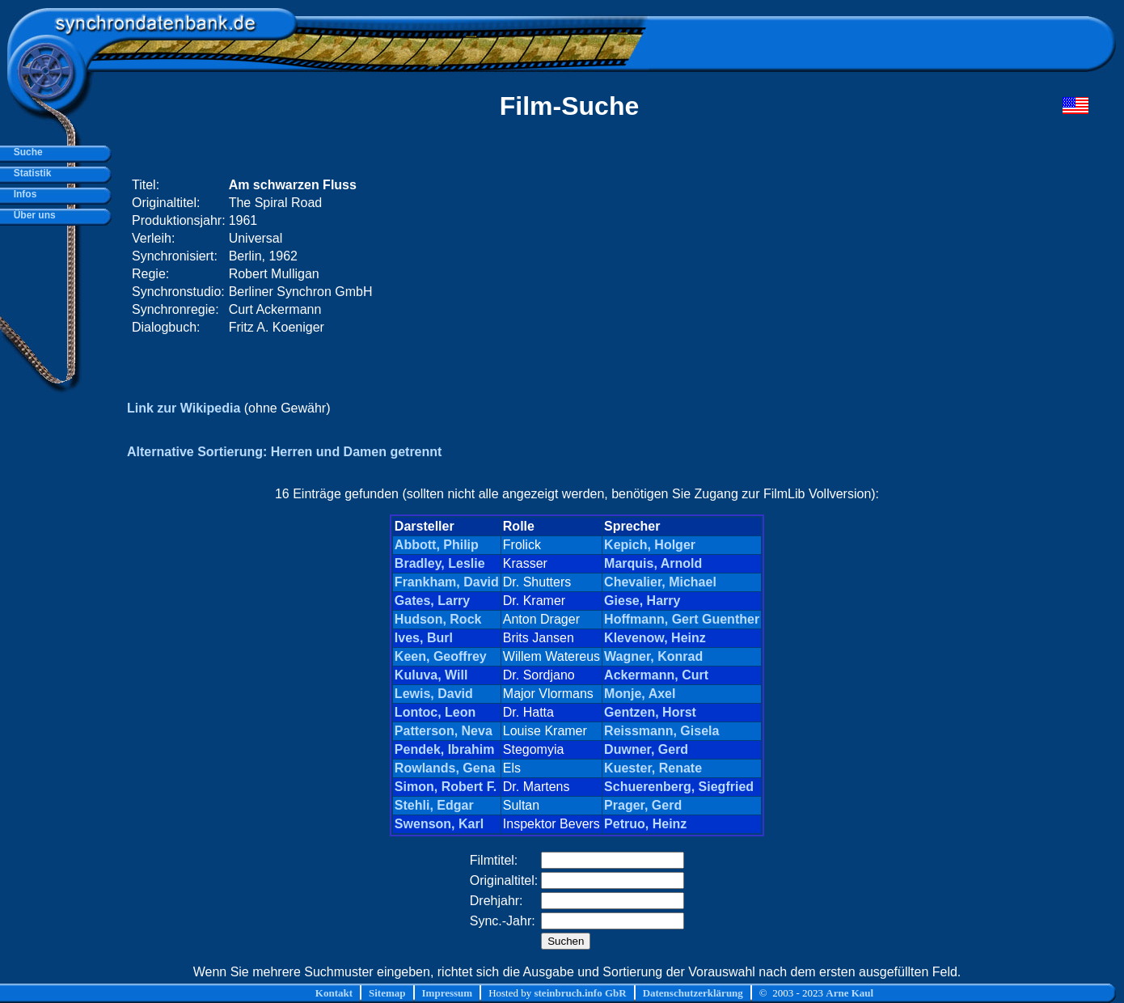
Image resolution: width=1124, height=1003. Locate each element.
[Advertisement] (782, 256)
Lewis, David (434, 693)
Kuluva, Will (431, 675)
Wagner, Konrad (653, 656)
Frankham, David (447, 582)
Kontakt (334, 993)
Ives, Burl (424, 638)
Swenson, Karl (439, 824)
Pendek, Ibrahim (445, 749)
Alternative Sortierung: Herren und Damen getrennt (284, 452)
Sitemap (387, 993)
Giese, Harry (642, 600)
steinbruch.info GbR (580, 993)
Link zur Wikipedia (183, 408)
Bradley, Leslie (440, 563)
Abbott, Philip (437, 545)
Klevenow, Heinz (655, 638)
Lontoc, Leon (435, 712)
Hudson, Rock (438, 619)
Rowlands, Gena (445, 768)
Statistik (29, 173)
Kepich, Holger (649, 545)
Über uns (32, 215)
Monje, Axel (639, 693)
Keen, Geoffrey (441, 656)
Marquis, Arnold (653, 563)
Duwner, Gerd (646, 749)
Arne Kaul (849, 993)
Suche (25, 152)
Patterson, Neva (443, 731)
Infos (22, 194)
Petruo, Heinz (645, 824)
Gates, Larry (432, 600)
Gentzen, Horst (650, 712)
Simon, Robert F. (446, 787)
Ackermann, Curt (656, 675)
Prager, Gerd (643, 805)
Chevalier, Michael (660, 582)
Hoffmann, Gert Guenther (681, 619)
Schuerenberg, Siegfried (679, 787)
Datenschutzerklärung (693, 993)
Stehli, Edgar (434, 805)
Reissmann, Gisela (661, 731)
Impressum (447, 993)
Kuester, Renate (653, 768)
